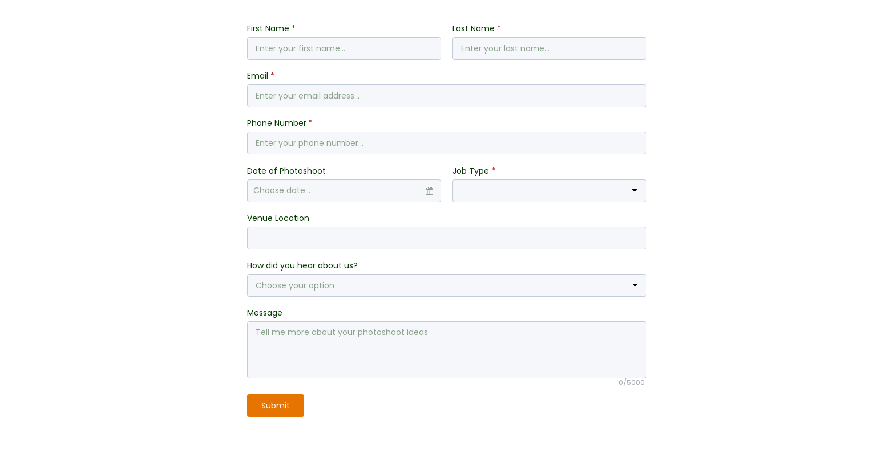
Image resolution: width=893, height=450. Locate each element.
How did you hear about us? (302, 265)
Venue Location (278, 218)
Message (264, 312)
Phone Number (280, 123)
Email (260, 75)
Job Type (473, 171)
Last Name (476, 28)
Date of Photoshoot (286, 171)
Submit (275, 405)
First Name (271, 28)
